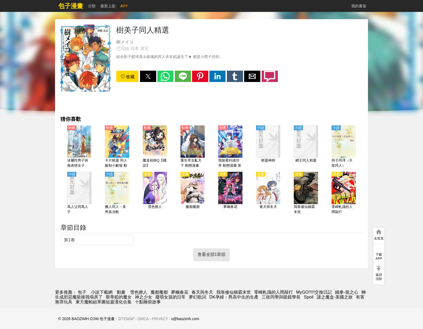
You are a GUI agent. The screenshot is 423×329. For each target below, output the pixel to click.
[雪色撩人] (155, 193)
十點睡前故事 (148, 302)
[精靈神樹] (268, 147)
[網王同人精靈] (306, 147)
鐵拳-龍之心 (346, 292)
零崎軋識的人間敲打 (273, 292)
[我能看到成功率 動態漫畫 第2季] (230, 147)
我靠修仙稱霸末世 (233, 292)
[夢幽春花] (230, 193)
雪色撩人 (138, 292)
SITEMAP (126, 319)
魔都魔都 (159, 292)
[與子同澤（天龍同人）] (344, 147)
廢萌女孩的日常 (170, 297)
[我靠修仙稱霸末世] (306, 193)
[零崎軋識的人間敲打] (344, 193)
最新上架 (107, 6)
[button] (148, 76)
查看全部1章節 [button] (211, 254)
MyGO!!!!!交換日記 (314, 292)
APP (124, 6)
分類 (91, 6)
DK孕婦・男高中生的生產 (233, 297)
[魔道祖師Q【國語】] (155, 147)
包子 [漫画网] (82, 292)
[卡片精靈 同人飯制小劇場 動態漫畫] (117, 147)
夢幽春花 (179, 292)
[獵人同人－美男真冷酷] (117, 193)
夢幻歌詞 (197, 297)
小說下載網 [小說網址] (101, 292)
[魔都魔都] (192, 193)
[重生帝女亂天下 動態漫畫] (192, 147)
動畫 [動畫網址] (121, 292)
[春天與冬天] (268, 193)
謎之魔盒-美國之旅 (335, 297)
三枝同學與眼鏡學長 (281, 297)
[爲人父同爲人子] (79, 193)
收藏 (128, 76)
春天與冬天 (202, 292)
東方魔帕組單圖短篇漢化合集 (104, 302)
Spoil (308, 297)
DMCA (143, 319)
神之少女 (143, 297)
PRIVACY (160, 319)
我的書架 (358, 6)
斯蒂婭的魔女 (119, 297)
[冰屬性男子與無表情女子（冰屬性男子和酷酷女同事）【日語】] (79, 147)
